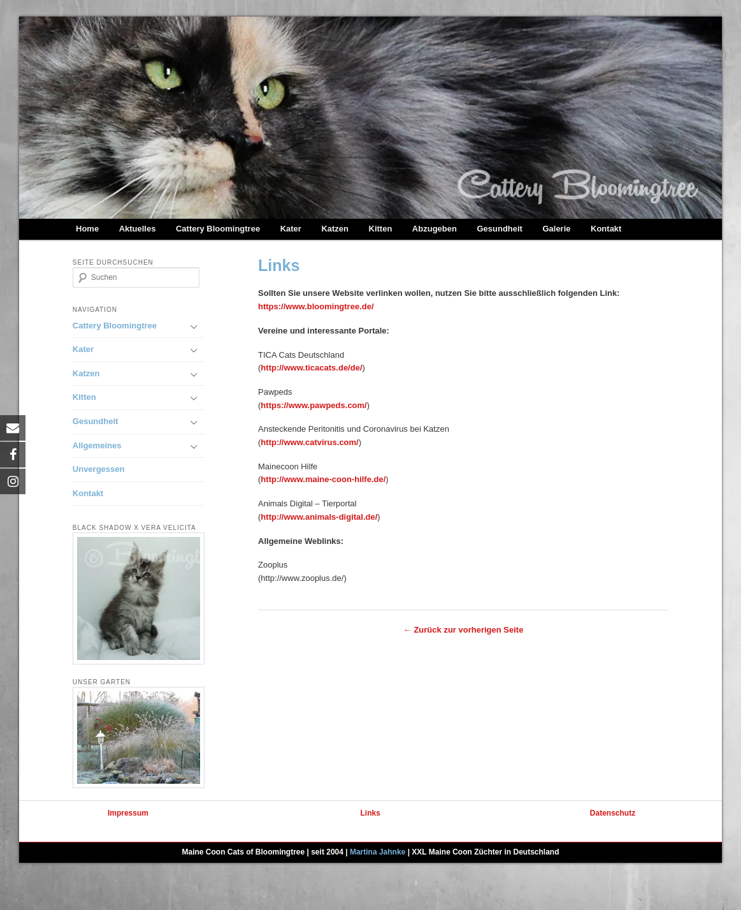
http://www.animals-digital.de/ (319, 517)
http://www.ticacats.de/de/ (311, 367)
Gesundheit (499, 228)
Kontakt (606, 228)
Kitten (380, 228)
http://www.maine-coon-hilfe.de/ (323, 479)
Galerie (556, 228)
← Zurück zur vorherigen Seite (463, 630)
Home (87, 228)
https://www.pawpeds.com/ (313, 405)
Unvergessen (99, 469)
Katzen (335, 228)
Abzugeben (434, 228)
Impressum (128, 813)
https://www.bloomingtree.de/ (316, 306)
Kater (290, 228)
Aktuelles (137, 228)
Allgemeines (97, 445)
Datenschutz (612, 813)
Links (370, 813)
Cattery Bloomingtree (218, 228)
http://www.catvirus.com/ (309, 442)
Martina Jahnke (377, 852)
